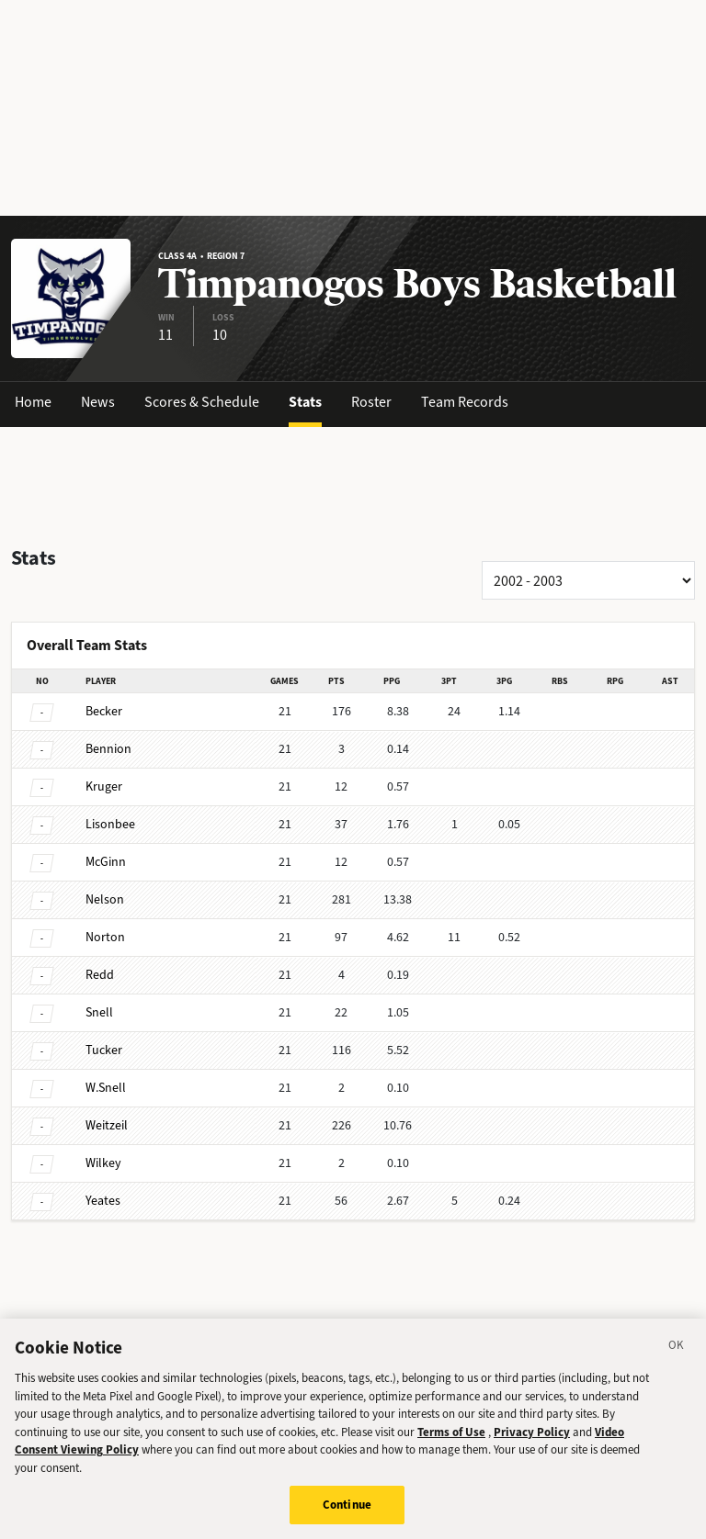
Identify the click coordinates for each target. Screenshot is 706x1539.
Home (33, 401)
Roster (371, 401)
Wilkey (103, 1163)
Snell (99, 1012)
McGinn (105, 862)
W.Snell (105, 1087)
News (98, 401)
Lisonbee (110, 824)
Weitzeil (106, 1125)
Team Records (464, 401)
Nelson (104, 899)
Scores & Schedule (201, 401)
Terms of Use (451, 1444)
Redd (99, 974)
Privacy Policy (532, 1444)
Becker (103, 711)
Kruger (103, 786)
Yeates (102, 1200)
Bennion (108, 749)
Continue (347, 1516)
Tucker (103, 1050)
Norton (105, 937)
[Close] (676, 1360)
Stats (305, 401)
